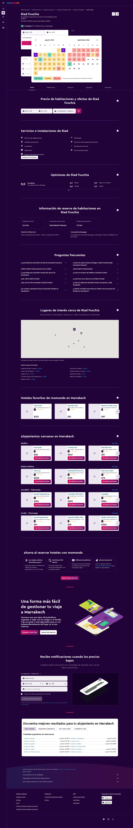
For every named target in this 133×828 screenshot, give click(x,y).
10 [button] (35, 59)
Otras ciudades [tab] (29, 729)
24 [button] (36, 68)
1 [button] (58, 50)
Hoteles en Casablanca (77, 738)
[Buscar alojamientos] (3, 13)
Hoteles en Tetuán (29, 741)
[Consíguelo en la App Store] (107, 802)
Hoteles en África (36, 9)
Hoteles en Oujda (29, 749)
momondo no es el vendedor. (71, 775)
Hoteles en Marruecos (49, 9)
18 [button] (40, 64)
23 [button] (63, 64)
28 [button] (54, 68)
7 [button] (54, 55)
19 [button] (45, 64)
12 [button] (45, 59)
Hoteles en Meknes (76, 749)
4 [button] (40, 55)
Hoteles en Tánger (29, 738)
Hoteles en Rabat (29, 746)
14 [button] (54, 59)
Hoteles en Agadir (29, 744)
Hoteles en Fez (74, 741)
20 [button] (49, 64)
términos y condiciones (52, 702)
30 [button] (63, 68)
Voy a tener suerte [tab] (65, 729)
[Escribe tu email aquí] (46, 689)
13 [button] (49, 59)
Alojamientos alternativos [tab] (46, 729)
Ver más (115, 443)
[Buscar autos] (3, 17)
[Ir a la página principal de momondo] (13, 3)
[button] (3, 3)
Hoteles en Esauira (75, 752)
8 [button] (58, 55)
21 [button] (54, 64)
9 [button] (63, 55)
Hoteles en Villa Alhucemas (32, 752)
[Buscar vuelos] (3, 9)
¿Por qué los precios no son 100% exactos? (71, 782)
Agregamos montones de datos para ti (71, 778)
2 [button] (63, 50)
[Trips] (3, 22)
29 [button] (59, 68)
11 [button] (40, 59)
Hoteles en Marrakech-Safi (64, 9)
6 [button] (49, 55)
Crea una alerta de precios (103, 565)
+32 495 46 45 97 (27, 23)
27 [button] (49, 68)
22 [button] (59, 64)
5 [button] (92, 50)
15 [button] (58, 59)
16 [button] (63, 59)
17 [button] (35, 64)
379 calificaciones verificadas (42, 26)
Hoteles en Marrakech (78, 9)
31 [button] (35, 73)
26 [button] (45, 68)
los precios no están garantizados (67, 769)
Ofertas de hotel (25, 9)
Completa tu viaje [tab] (80, 729)
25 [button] (40, 68)
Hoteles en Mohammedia (78, 746)
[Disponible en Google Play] (107, 798)
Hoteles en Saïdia (75, 744)
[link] (42, 458)
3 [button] (35, 55)
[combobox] (46, 678)
